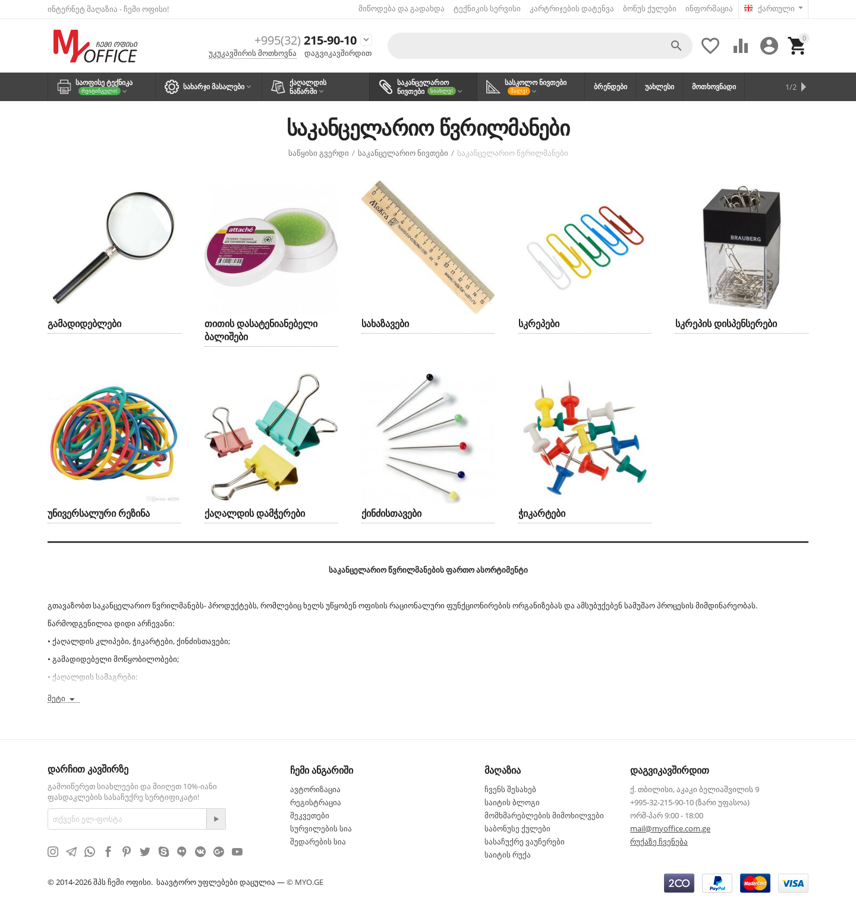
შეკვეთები (309, 814)
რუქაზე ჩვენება (659, 841)
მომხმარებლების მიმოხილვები (544, 814)
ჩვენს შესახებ (510, 788)
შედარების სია (318, 841)
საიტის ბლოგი (512, 801)
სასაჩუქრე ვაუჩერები (524, 841)
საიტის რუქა (507, 854)
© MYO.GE (305, 881)
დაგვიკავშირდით (338, 52)
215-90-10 (301, 40)
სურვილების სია (321, 827)
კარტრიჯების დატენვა (572, 8)
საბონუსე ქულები (517, 827)
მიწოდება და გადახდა (401, 8)
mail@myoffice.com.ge (670, 827)
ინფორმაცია (709, 8)
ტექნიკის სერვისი (487, 8)
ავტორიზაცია (315, 788)
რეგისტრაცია (315, 801)
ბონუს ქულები (649, 8)
